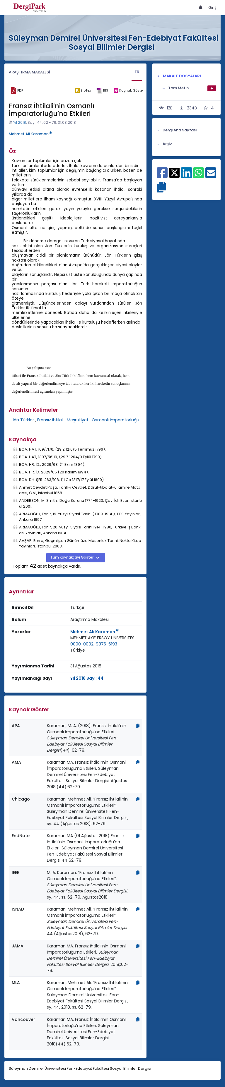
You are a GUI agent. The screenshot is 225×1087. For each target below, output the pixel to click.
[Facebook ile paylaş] (162, 176)
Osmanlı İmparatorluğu (115, 420)
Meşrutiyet (77, 420)
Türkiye (77, 650)
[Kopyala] (137, 726)
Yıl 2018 (19, 122)
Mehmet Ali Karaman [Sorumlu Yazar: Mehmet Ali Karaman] (94, 632)
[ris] (102, 90)
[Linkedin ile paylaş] (186, 176)
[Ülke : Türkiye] (77, 650)
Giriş (212, 7)
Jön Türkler (23, 420)
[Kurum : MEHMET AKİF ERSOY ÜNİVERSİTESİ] (102, 638)
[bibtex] (83, 90)
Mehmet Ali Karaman (30, 133)
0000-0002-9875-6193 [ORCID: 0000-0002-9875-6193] (93, 644)
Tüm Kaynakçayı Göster (72, 557)
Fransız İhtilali (50, 420)
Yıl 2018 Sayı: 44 (86, 678)
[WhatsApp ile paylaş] (198, 176)
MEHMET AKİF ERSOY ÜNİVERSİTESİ (102, 638)
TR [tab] (136, 72)
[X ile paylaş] (174, 173)
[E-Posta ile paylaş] (210, 176)
